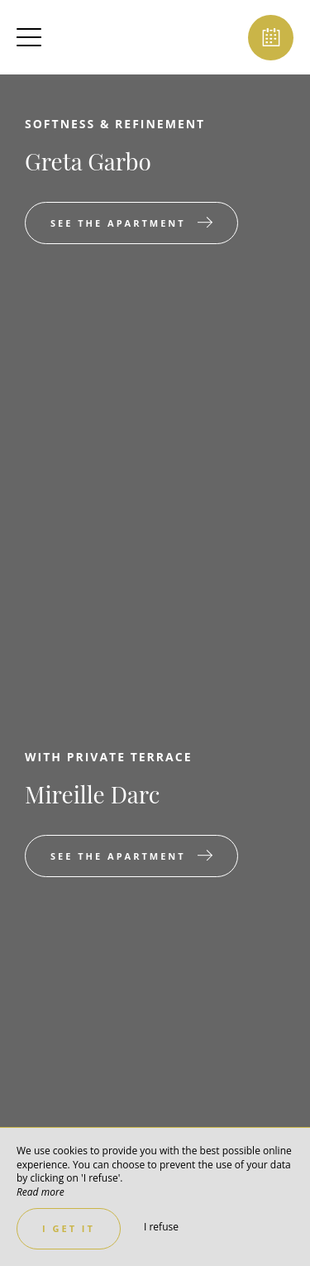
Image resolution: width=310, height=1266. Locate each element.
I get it (68, 1228)
